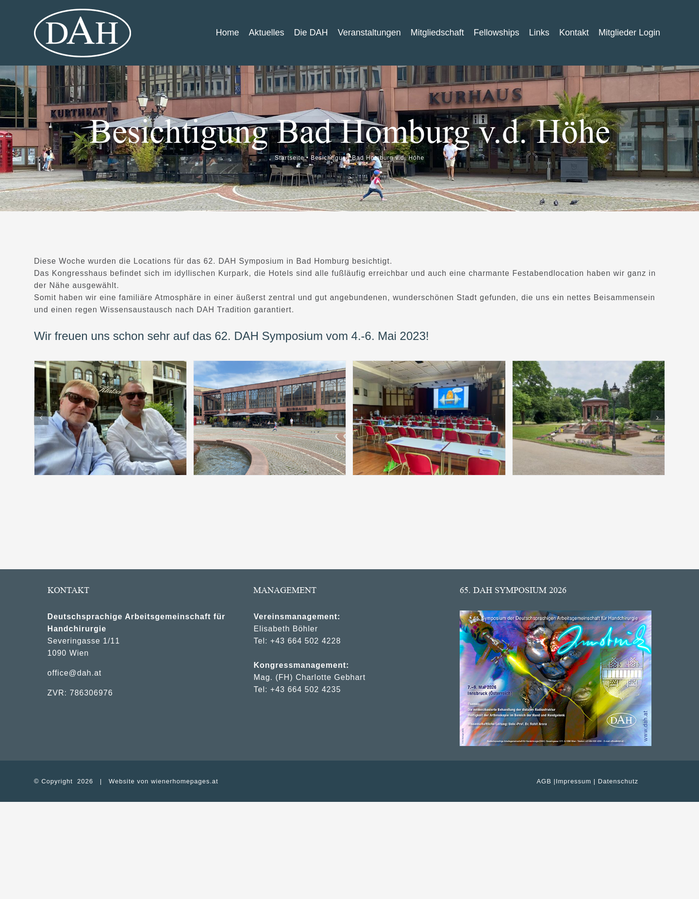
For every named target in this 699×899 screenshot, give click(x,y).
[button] (41, 417)
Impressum (573, 781)
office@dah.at (75, 673)
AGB (543, 781)
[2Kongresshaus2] (270, 418)
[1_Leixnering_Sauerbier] (110, 418)
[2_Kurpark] (589, 418)
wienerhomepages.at (184, 781)
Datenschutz (618, 781)
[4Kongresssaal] (429, 418)
